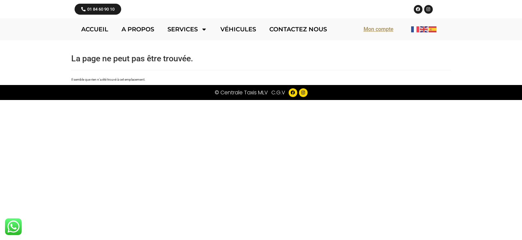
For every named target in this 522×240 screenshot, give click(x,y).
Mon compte (378, 101)
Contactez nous (298, 101)
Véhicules (238, 101)
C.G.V (278, 164)
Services (187, 101)
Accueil (94, 101)
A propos (138, 101)
